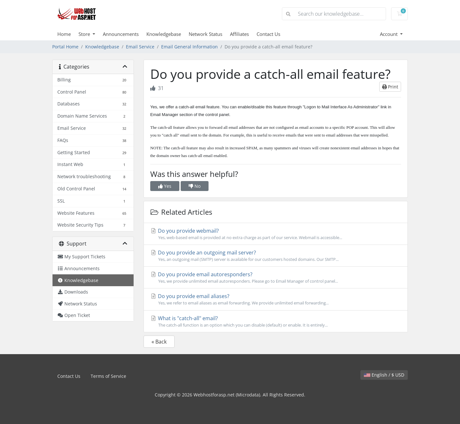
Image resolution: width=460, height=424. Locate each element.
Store (84, 34)
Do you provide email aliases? (275, 299)
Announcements (121, 34)
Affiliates (239, 34)
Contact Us (268, 34)
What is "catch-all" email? (275, 321)
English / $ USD (384, 375)
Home (64, 34)
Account (389, 34)
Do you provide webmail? (275, 234)
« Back (159, 341)
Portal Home (65, 47)
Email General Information (189, 47)
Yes (164, 186)
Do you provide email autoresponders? (275, 277)
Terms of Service (108, 376)
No (195, 186)
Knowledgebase (163, 34)
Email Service (140, 47)
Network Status (205, 34)
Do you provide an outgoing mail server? (275, 255)
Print (390, 87)
